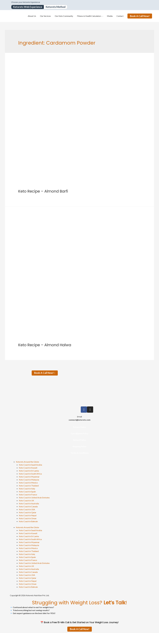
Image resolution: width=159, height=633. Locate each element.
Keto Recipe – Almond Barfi (43, 191)
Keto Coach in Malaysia (29, 479)
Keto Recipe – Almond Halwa (44, 345)
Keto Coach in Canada (28, 506)
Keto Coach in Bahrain (28, 521)
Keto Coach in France (28, 494)
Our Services (45, 16)
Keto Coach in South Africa (30, 473)
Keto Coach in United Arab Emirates (34, 497)
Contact (120, 16)
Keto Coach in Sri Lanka (29, 471)
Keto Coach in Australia (29, 503)
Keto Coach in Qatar (27, 512)
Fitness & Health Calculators (89, 16)
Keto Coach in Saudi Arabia (30, 465)
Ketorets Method (55, 6)
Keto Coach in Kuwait (28, 468)
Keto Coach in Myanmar (29, 476)
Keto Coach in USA (27, 509)
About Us (32, 16)
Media (110, 16)
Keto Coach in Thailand (29, 485)
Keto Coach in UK (26, 500)
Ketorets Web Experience (27, 6)
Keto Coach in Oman (27, 518)
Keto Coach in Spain (27, 491)
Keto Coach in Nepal (27, 515)
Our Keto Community (64, 16)
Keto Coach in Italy (27, 488)
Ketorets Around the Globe (27, 462)
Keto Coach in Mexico (28, 482)
